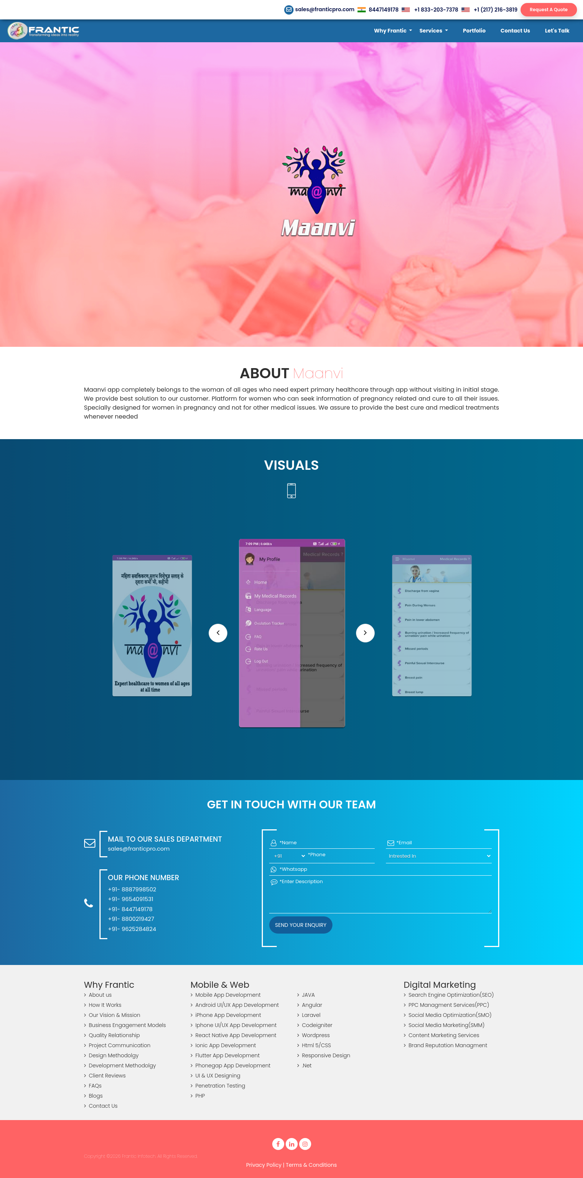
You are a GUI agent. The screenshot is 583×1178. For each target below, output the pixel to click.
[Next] (365, 633)
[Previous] (218, 633)
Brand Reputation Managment (445, 1045)
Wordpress (313, 1035)
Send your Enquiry (300, 925)
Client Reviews (105, 1075)
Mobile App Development (226, 995)
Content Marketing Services (441, 1035)
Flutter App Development (225, 1055)
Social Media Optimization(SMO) (448, 1015)
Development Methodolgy (120, 1065)
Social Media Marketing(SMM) (444, 1025)
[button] (393, 31)
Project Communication (117, 1045)
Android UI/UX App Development (235, 1005)
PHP (198, 1096)
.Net (304, 1065)
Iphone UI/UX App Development (234, 1025)
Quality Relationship (112, 1035)
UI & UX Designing (215, 1075)
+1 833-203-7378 (430, 9)
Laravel (308, 1015)
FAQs (93, 1085)
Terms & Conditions (311, 1165)
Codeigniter (314, 1025)
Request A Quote (549, 9)
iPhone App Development (226, 1015)
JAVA (306, 995)
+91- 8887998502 (132, 889)
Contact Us (101, 1106)
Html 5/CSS (314, 1045)
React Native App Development (234, 1035)
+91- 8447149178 (130, 909)
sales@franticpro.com (319, 9)
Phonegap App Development (231, 1065)
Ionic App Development (223, 1045)
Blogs (93, 1096)
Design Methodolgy (111, 1055)
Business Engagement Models (125, 1025)
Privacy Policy (264, 1165)
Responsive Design (323, 1055)
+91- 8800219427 (131, 919)
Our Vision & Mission (112, 1015)
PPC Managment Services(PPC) (447, 1005)
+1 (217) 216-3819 (489, 9)
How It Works (103, 1005)
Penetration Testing (218, 1085)
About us (98, 995)
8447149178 (378, 9)
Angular (309, 1005)
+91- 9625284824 (132, 929)
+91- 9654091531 (130, 899)
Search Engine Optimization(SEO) (449, 995)
